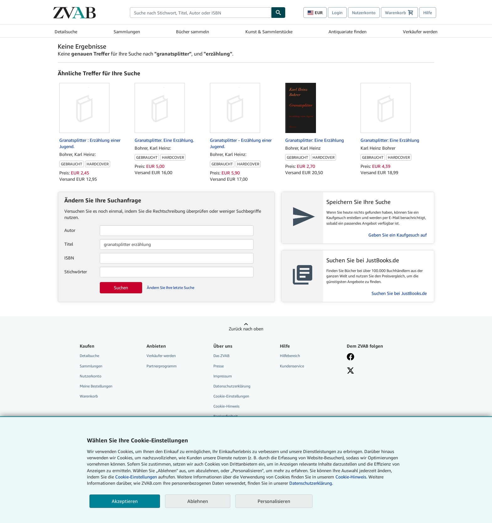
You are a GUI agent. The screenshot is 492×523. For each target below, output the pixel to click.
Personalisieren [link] (274, 501)
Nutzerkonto (364, 12)
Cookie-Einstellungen (136, 476)
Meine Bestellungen (96, 386)
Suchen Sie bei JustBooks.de (399, 293)
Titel (68, 244)
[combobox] (200, 12)
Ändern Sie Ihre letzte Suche (170, 287)
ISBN (69, 257)
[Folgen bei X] (375, 371)
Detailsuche (66, 31)
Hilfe (427, 12)
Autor (69, 230)
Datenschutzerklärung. (311, 483)
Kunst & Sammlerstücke (268, 31)
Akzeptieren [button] (125, 501)
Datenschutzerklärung (231, 386)
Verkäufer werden (420, 31)
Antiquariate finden (347, 31)
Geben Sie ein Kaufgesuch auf (397, 234)
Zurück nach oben (246, 328)
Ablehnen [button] (197, 501)
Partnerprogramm (162, 366)
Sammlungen (127, 31)
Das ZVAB (221, 355)
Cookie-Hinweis (226, 406)
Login (337, 12)
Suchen (121, 287)
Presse (218, 366)
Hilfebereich (290, 355)
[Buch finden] (278, 12)
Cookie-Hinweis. (351, 476)
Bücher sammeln (192, 31)
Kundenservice (292, 366)
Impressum (222, 376)
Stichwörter (75, 271)
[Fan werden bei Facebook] (375, 357)
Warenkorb (89, 396)
